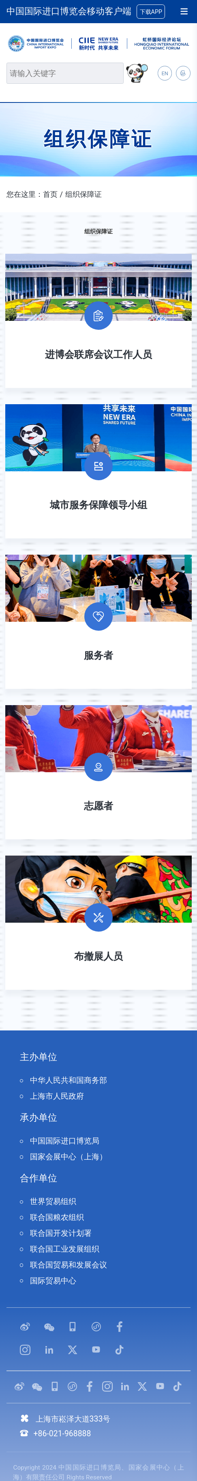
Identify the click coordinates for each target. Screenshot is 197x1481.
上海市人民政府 (57, 1096)
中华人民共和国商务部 (68, 1080)
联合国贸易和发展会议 (68, 1265)
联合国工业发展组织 (64, 1249)
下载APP (151, 12)
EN (164, 73)
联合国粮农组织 (57, 1217)
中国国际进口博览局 (64, 1141)
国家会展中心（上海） (68, 1156)
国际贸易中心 (53, 1280)
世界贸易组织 (53, 1201)
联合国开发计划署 (61, 1233)
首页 (50, 194)
